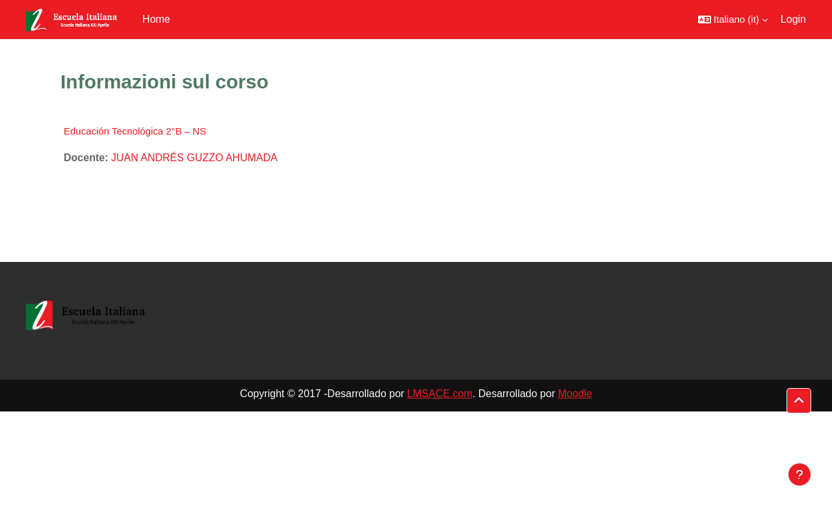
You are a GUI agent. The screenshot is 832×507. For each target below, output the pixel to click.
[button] (732, 19)
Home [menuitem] (156, 19)
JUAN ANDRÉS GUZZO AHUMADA (194, 157)
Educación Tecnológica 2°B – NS (135, 130)
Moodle (575, 393)
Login (793, 19)
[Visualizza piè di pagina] (799, 474)
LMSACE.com (439, 393)
